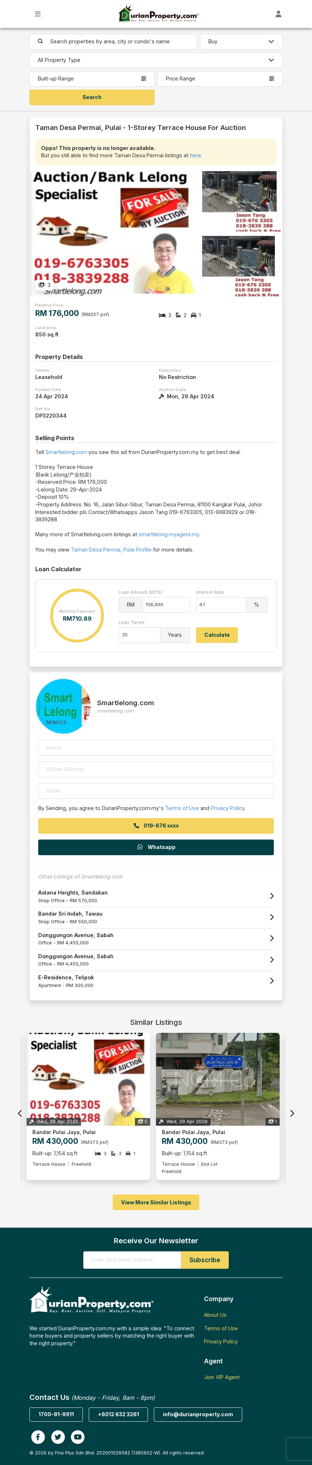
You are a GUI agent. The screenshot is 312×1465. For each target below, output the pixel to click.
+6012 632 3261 (118, 1414)
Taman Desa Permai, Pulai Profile (111, 549)
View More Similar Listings (156, 1202)
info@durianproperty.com (198, 1414)
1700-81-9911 (56, 1414)
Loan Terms (132, 622)
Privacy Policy (227, 808)
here (195, 155)
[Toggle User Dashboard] (279, 14)
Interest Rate (210, 592)
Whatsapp (156, 847)
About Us (215, 1315)
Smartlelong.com (66, 452)
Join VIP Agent (222, 1377)
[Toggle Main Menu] (38, 14)
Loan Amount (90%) (140, 592)
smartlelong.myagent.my (169, 534)
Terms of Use (182, 808)
